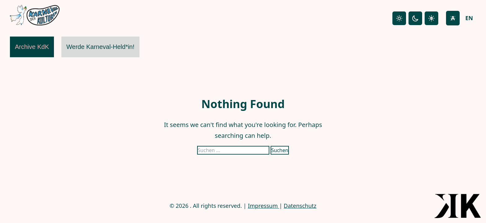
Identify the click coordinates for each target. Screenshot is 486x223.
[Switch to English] (469, 18)
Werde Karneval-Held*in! (100, 46)
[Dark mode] (415, 18)
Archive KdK (32, 46)
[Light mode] (399, 18)
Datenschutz (300, 205)
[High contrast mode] (431, 18)
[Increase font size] (453, 18)
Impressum (263, 205)
